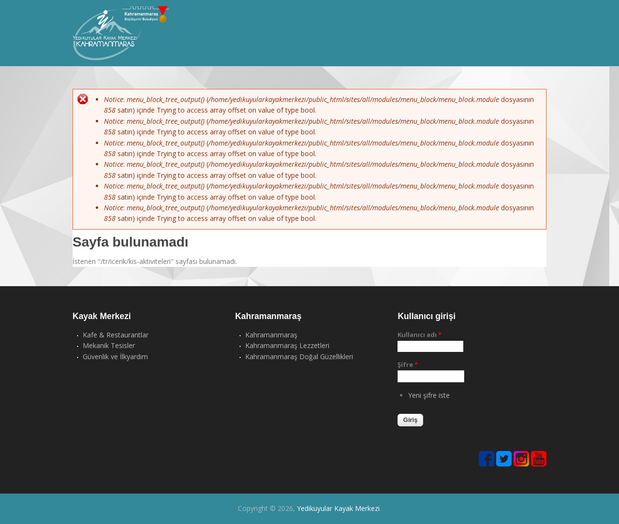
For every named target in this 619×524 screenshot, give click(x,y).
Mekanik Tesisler (109, 345)
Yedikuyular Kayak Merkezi (338, 508)
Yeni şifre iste (429, 395)
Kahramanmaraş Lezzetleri (287, 345)
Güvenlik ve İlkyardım (115, 356)
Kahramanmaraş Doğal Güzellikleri (299, 356)
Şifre (408, 364)
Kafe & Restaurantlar (115, 334)
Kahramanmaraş (271, 334)
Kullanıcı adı (420, 334)
